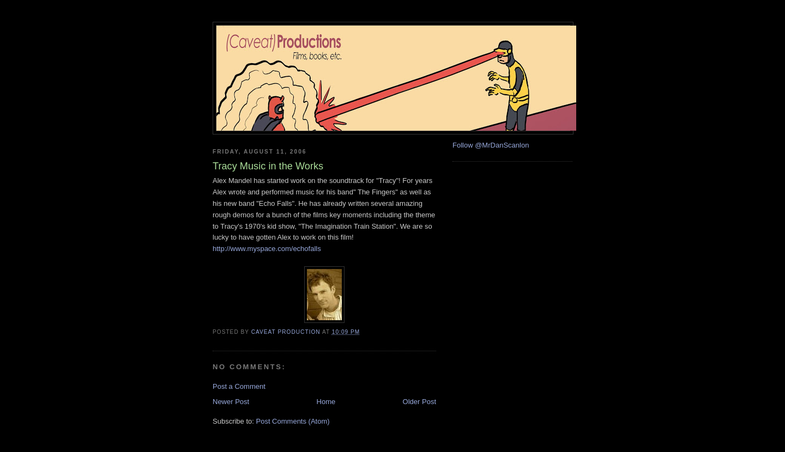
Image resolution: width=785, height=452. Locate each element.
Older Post (419, 402)
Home (326, 402)
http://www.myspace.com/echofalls (267, 249)
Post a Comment (239, 386)
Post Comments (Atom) (293, 421)
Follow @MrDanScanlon (490, 145)
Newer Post (231, 402)
